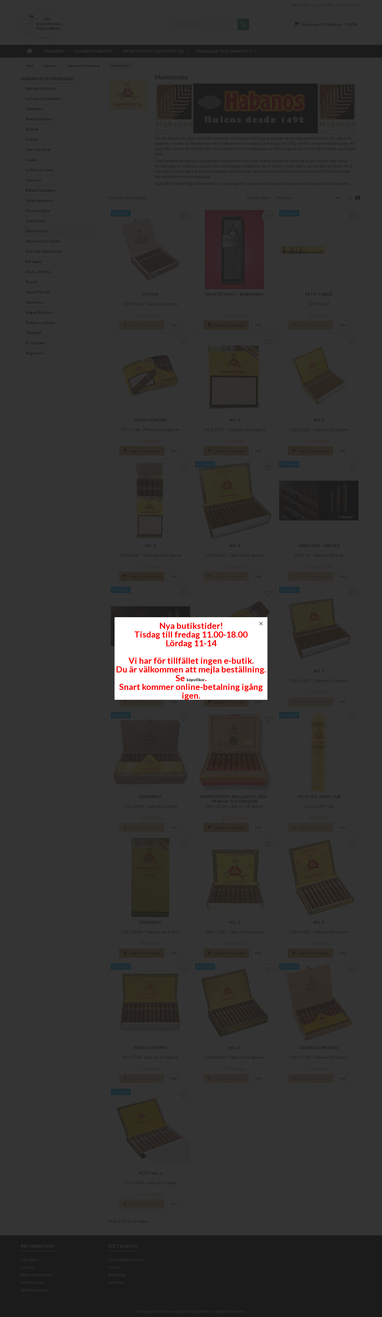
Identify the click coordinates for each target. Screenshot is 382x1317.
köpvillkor (196, 679)
